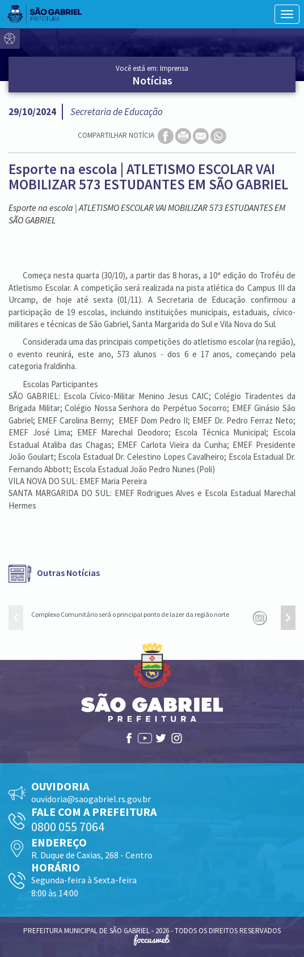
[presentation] (16, 617)
